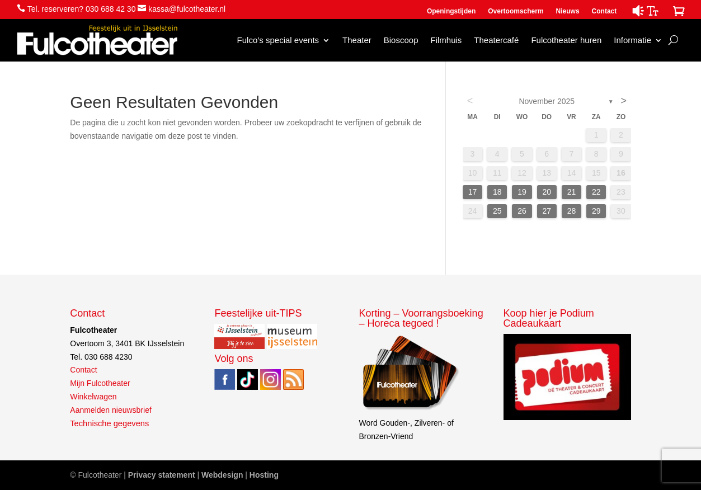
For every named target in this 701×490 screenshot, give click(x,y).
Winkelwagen (93, 396)
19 (521, 191)
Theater (356, 40)
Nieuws (568, 11)
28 (571, 210)
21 (571, 191)
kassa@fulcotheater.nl (186, 8)
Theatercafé (496, 40)
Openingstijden (451, 11)
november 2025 (547, 101)
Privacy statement (161, 474)
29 (596, 210)
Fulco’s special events (278, 40)
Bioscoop (401, 40)
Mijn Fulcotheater (100, 383)
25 (497, 210)
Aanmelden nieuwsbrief (111, 410)
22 (596, 191)
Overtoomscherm (515, 11)
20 (546, 191)
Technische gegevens (109, 423)
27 (546, 210)
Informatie (632, 40)
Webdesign (222, 474)
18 (497, 191)
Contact (604, 11)
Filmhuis (446, 40)
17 (472, 191)
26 (521, 210)
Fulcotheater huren (566, 40)
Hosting (264, 474)
